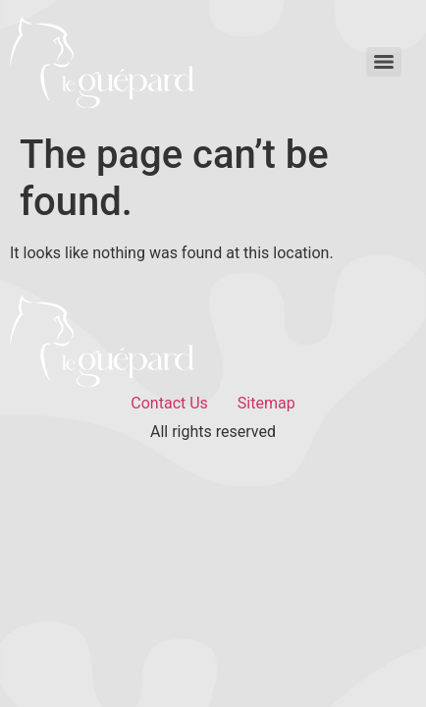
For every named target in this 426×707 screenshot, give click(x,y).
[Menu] (383, 62)
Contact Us (169, 403)
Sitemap (266, 403)
